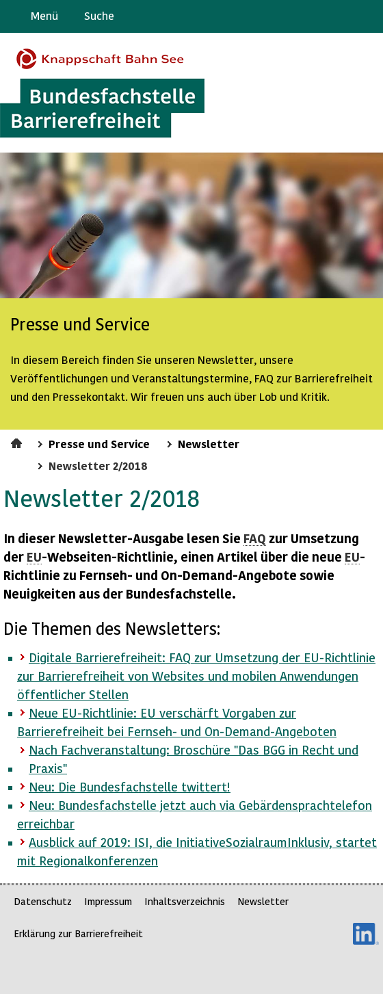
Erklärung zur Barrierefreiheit (78, 933)
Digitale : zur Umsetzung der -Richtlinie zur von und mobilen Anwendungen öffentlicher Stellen (196, 675)
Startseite (18, 441)
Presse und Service (99, 443)
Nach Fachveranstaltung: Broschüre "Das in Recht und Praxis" (193, 758)
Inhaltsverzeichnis (184, 901)
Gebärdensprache (341, 16)
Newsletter (208, 443)
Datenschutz (43, 901)
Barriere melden (315, 16)
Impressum (108, 901)
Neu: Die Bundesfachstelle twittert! (129, 786)
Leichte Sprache (367, 16)
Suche (99, 15)
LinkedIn (366, 934)
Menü (44, 15)
